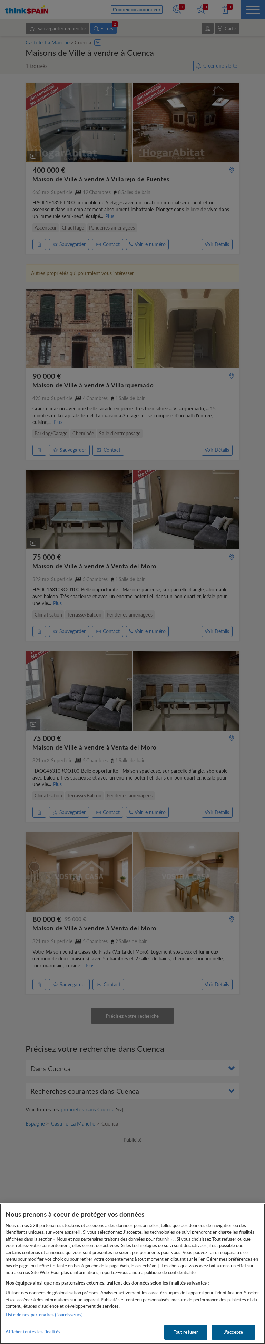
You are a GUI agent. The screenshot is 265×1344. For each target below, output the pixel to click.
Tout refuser (186, 1332)
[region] (132, 1273)
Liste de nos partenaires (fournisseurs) (44, 1314)
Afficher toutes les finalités (33, 1331)
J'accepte (233, 1332)
